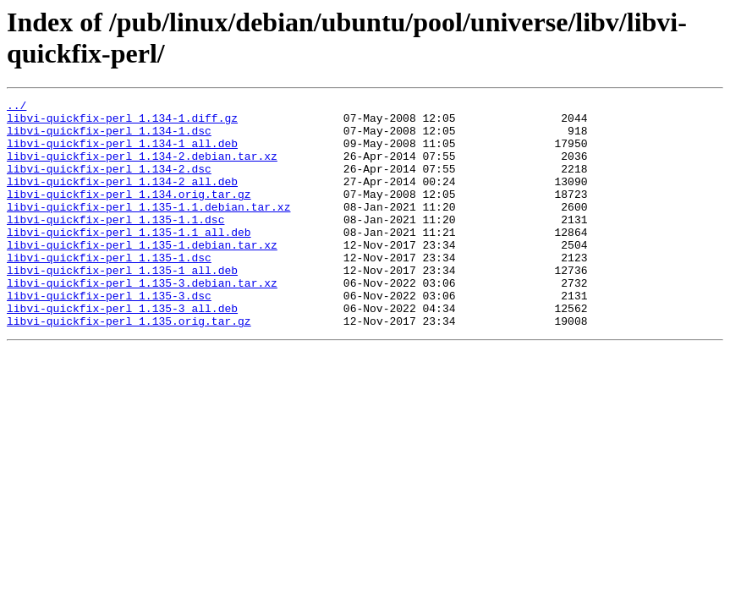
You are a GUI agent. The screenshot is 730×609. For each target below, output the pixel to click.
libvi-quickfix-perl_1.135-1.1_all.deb (129, 259)
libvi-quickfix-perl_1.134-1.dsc (109, 137)
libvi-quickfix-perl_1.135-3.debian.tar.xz (142, 320)
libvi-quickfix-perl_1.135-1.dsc (109, 290)
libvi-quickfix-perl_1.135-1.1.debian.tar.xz (148, 229)
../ (16, 107)
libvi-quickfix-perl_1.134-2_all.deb (122, 198)
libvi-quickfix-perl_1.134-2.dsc (109, 183)
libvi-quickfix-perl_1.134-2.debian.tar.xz (142, 168)
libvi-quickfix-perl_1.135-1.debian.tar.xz (142, 275)
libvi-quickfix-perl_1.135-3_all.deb (122, 351)
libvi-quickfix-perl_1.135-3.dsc (109, 335)
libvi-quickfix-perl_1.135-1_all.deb (122, 305)
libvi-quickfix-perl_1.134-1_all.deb (122, 153)
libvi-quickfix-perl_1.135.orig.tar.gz (129, 366)
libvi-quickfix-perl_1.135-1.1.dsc (115, 244)
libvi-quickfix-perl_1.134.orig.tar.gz (129, 214)
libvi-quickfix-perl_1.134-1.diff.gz (122, 122)
